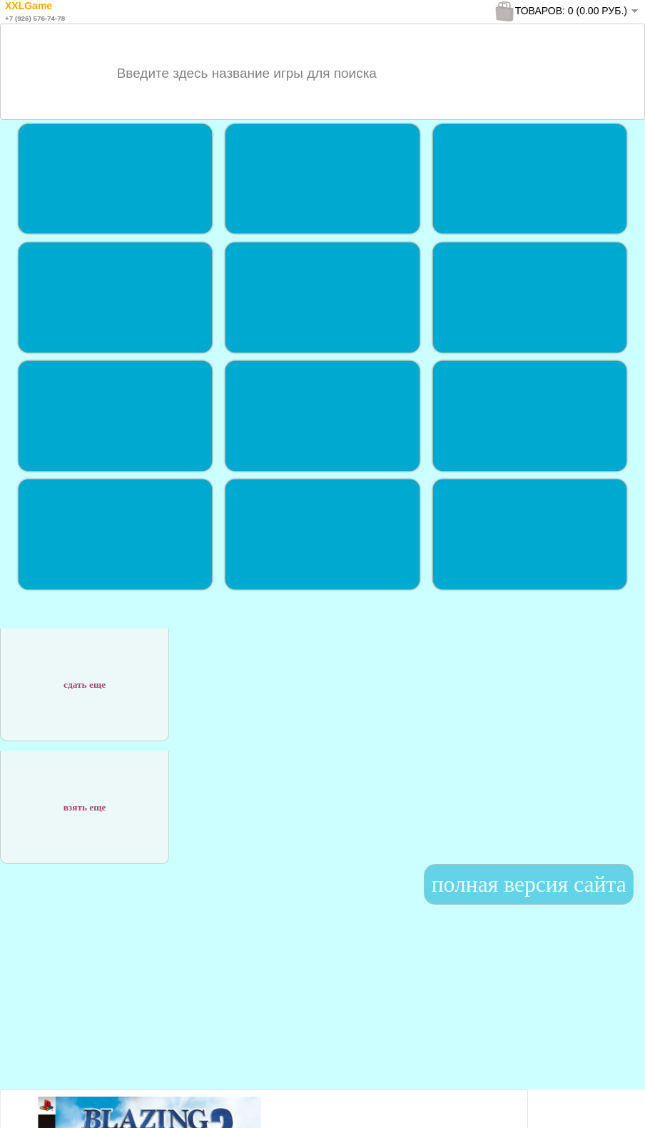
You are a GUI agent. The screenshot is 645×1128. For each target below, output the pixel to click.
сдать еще (85, 676)
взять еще (85, 799)
